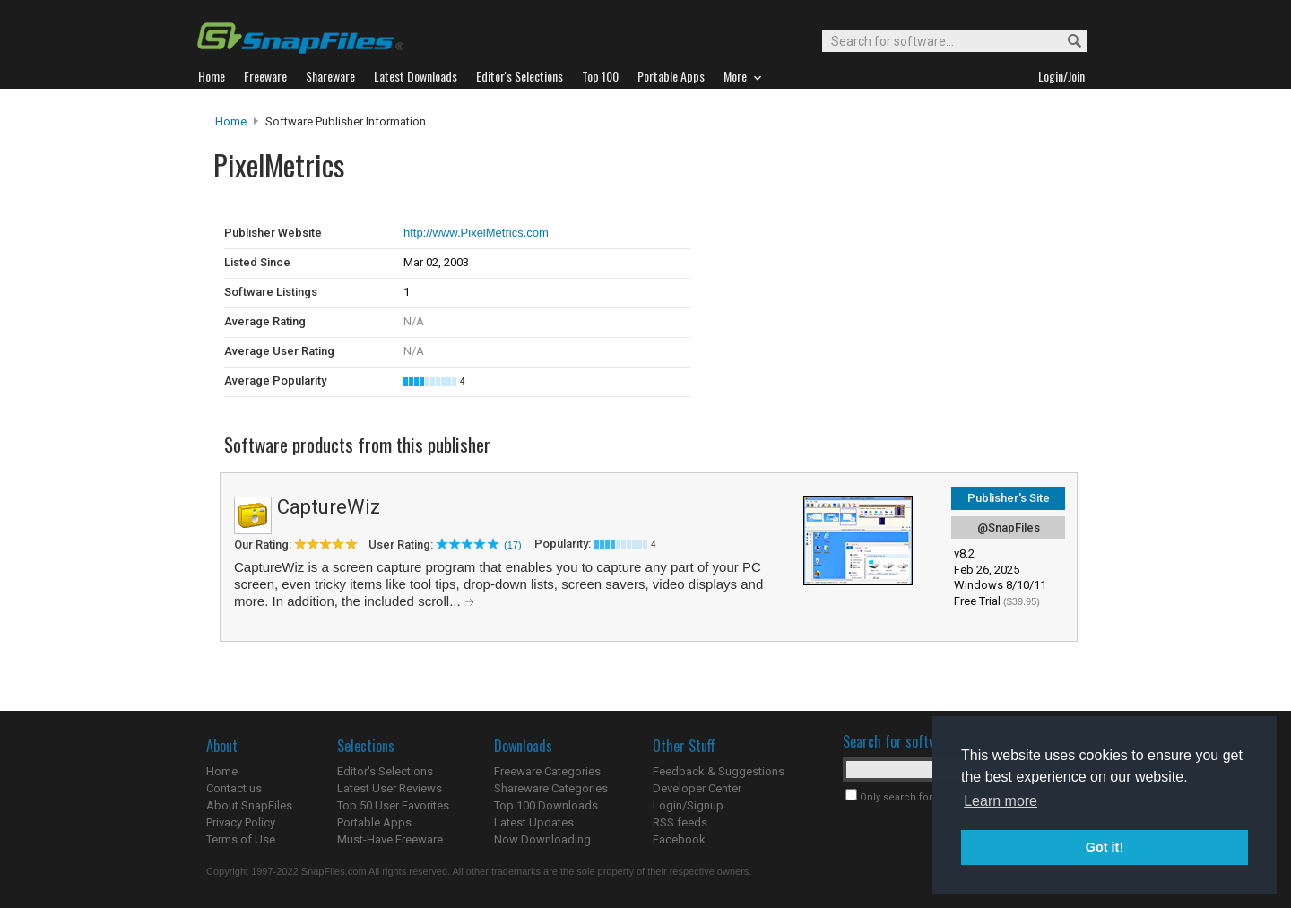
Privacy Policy (240, 822)
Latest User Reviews (389, 788)
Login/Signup (688, 805)
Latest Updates (534, 822)
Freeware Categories (547, 771)
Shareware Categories (551, 788)
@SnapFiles (1008, 527)
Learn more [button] (1000, 801)
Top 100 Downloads (546, 805)
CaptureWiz (328, 507)
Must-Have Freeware (390, 839)
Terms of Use (240, 839)
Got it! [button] (1104, 847)
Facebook (679, 839)
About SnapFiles (249, 805)
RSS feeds (680, 822)
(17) (513, 545)
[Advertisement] (878, 240)
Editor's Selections (385, 771)
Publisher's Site (1008, 498)
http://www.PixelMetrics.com (476, 232)
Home (231, 121)
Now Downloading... (546, 839)
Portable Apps (374, 822)
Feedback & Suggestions (718, 771)
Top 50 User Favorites (393, 805)
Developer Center (697, 788)
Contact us (234, 788)
